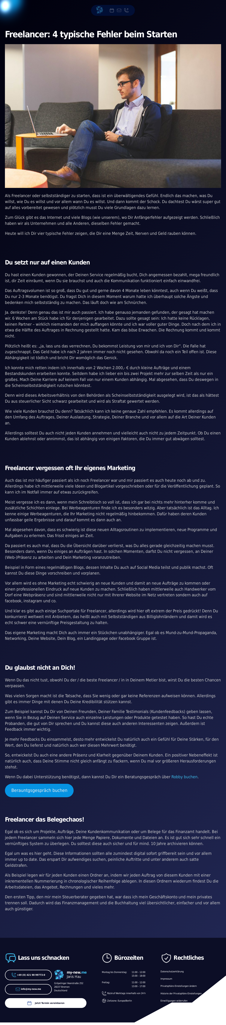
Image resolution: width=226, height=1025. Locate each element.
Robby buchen (184, 777)
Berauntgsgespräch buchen (39, 790)
